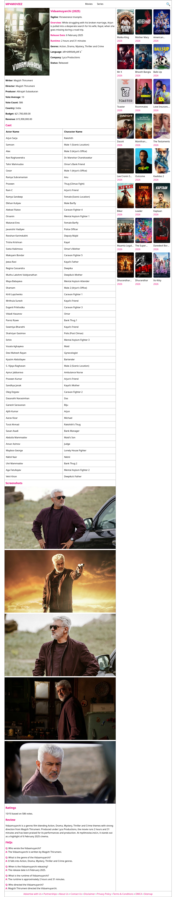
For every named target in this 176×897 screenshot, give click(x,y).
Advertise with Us (32, 893)
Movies (89, 3)
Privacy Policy (104, 893)
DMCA (138, 893)
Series (100, 3)
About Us (64, 893)
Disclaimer (89, 893)
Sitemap (148, 893)
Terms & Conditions (123, 893)
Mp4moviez (14, 4)
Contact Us (76, 893)
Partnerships (50, 893)
